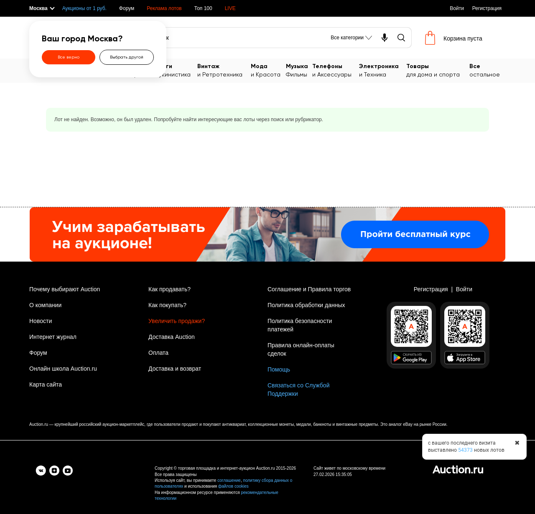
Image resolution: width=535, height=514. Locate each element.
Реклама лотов (164, 8)
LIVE (230, 8)
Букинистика (176, 70)
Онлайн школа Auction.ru (63, 368)
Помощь (279, 369)
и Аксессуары (335, 70)
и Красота (268, 70)
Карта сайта (45, 384)
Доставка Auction (171, 336)
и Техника (382, 70)
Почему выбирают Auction (64, 289)
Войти (457, 8)
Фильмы (299, 70)
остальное (487, 70)
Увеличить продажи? (176, 321)
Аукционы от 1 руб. (84, 8)
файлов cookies (233, 486)
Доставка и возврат (174, 368)
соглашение (229, 480)
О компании (45, 305)
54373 (465, 450)
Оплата (158, 352)
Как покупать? (167, 305)
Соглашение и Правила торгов (309, 289)
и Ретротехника (224, 70)
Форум (126, 8)
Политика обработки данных (306, 305)
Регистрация (487, 8)
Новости (40, 321)
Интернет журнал (52, 336)
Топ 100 (203, 8)
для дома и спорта (438, 70)
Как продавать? (169, 289)
